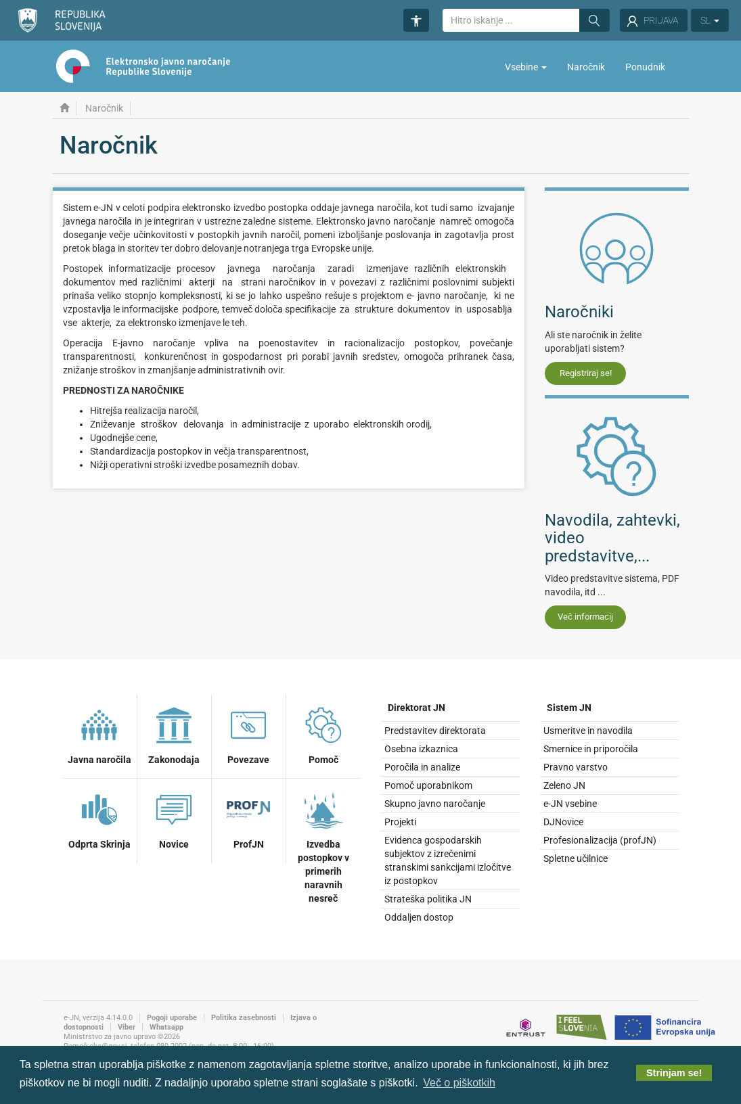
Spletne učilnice (575, 858)
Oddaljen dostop (418, 917)
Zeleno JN (564, 785)
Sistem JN (569, 707)
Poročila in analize (422, 767)
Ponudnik (645, 67)
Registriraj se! (586, 373)
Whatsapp (166, 1027)
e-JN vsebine (570, 803)
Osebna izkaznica (421, 748)
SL (709, 20)
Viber (126, 1027)
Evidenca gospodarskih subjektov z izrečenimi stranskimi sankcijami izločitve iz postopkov (447, 860)
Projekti (400, 821)
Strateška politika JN (428, 899)
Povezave (248, 734)
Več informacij (585, 617)
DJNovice (563, 821)
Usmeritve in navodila (588, 730)
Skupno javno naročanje (434, 803)
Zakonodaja (174, 734)
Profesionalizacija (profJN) (599, 840)
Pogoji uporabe (172, 1017)
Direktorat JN (416, 707)
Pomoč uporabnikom (428, 785)
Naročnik (586, 67)
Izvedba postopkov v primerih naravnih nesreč (323, 845)
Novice (174, 818)
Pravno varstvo (575, 767)
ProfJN (248, 818)
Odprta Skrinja (99, 818)
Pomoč (323, 734)
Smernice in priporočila (590, 748)
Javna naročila (99, 734)
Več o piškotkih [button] (459, 1082)
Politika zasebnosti (243, 1017)
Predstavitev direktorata (435, 730)
